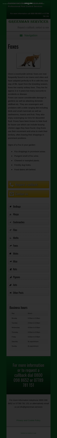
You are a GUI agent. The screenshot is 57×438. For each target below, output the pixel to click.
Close (28, 4)
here (43, 3)
